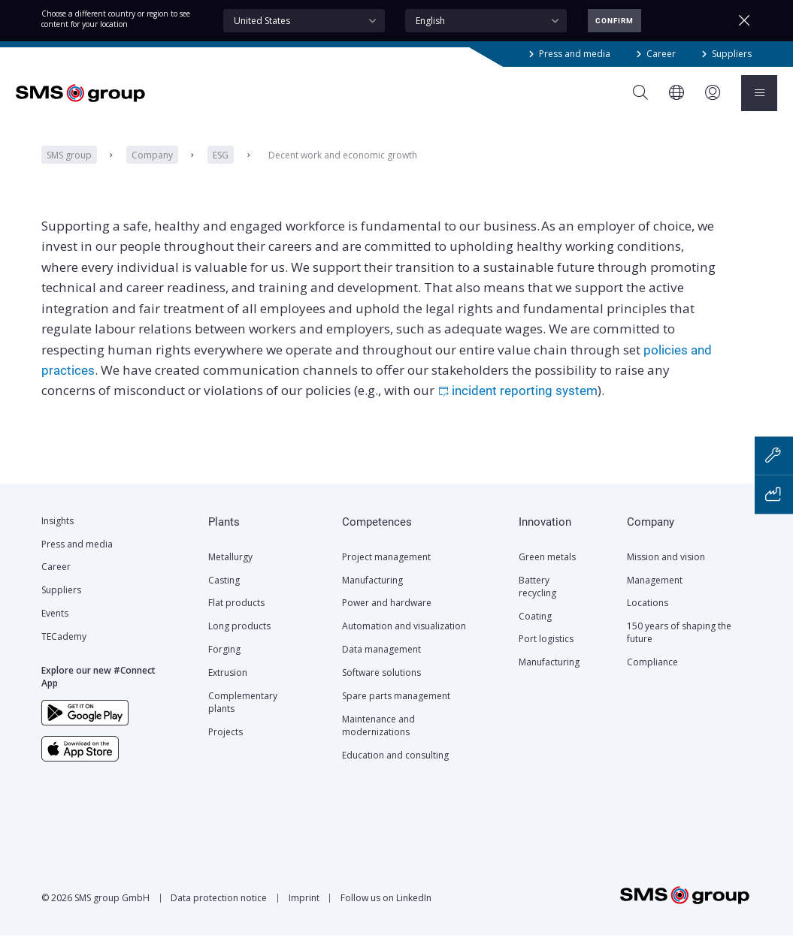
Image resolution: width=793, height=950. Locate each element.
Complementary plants (242, 716)
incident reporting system (525, 405)
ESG (221, 169)
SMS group (69, 169)
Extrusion (227, 686)
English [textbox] (430, 20)
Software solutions (381, 686)
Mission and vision (666, 571)
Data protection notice (219, 912)
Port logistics (546, 653)
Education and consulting (395, 769)
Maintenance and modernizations (378, 739)
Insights (57, 535)
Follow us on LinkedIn (386, 912)
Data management (381, 663)
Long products (239, 640)
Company (152, 169)
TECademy (63, 650)
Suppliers (732, 53)
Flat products (236, 617)
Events (54, 627)
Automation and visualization (404, 640)
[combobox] (304, 20)
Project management (386, 571)
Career (661, 53)
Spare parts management (396, 710)
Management (655, 594)
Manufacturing (372, 594)
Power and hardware (386, 617)
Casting (224, 594)
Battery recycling (537, 601)
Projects (225, 746)
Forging (224, 663)
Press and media (574, 53)
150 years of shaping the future (679, 646)
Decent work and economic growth (342, 169)
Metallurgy (230, 571)
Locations (647, 617)
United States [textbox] (262, 20)
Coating (535, 630)
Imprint (304, 912)
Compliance (652, 676)
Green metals (547, 571)
